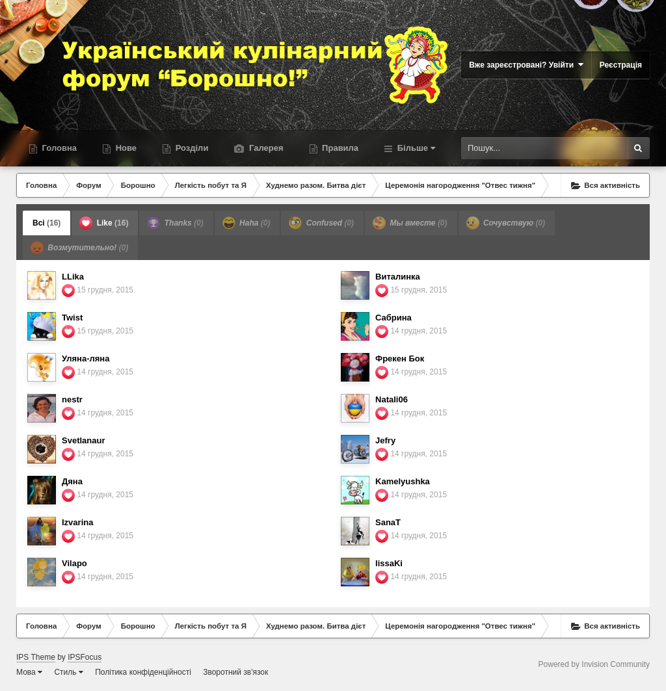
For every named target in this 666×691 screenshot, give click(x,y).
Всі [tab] (46, 223)
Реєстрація (621, 65)
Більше (415, 148)
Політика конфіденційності (143, 672)
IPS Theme (35, 657)
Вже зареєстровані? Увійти (526, 65)
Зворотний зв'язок (235, 672)
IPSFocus (84, 657)
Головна (58, 148)
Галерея (264, 148)
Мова (29, 672)
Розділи (190, 148)
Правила (339, 148)
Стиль (68, 672)
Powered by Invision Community (594, 664)
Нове (125, 148)
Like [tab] (103, 222)
